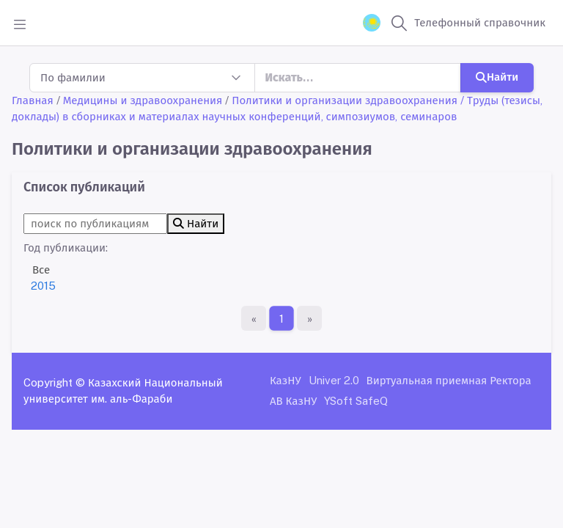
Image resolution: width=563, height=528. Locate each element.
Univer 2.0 (334, 380)
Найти (497, 76)
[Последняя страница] (309, 318)
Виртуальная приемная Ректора (449, 380)
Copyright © (54, 382)
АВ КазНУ (293, 401)
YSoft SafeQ (356, 401)
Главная (33, 100)
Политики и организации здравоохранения (344, 100)
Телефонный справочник (479, 22)
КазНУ (285, 380)
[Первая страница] (253, 318)
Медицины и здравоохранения (143, 100)
